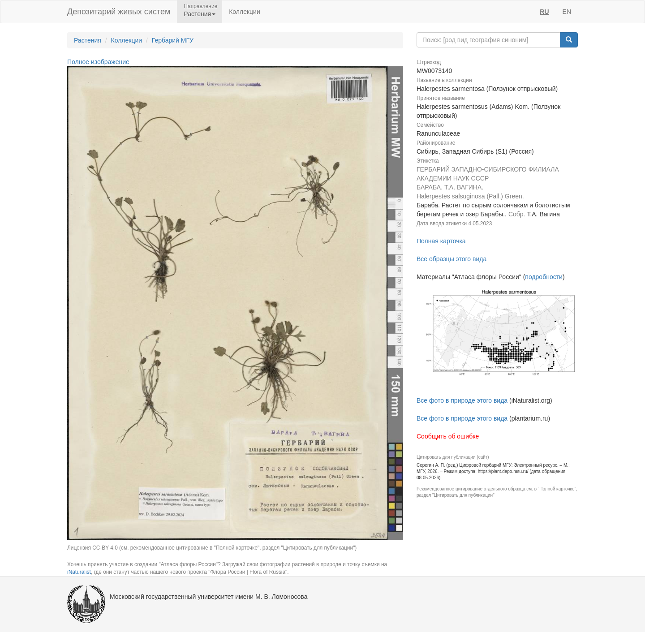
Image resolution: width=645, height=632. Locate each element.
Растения (87, 40)
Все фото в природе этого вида (462, 400)
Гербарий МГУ (173, 40)
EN (567, 11)
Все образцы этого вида (451, 258)
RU (544, 11)
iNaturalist (79, 572)
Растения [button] (199, 13)
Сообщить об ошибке (448, 436)
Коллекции (244, 11)
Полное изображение (98, 61)
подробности (544, 276)
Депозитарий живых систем (118, 11)
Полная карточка (441, 241)
